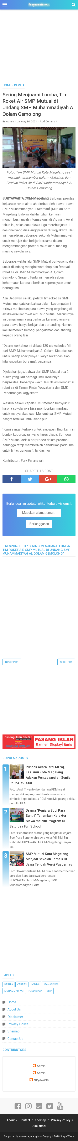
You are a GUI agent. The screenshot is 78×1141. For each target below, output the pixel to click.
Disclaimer (15, 1017)
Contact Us (15, 1039)
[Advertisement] (39, 48)
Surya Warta (67, 1136)
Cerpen (22, 984)
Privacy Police (17, 1024)
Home (11, 1002)
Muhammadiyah (14, 990)
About (11, 1120)
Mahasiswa (51, 984)
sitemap (40, 1120)
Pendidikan (35, 990)
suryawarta (41, 1080)
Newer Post (11, 661)
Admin (41, 1066)
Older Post (66, 661)
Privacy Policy (60, 1120)
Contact (25, 1120)
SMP (49, 990)
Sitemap (13, 1031)
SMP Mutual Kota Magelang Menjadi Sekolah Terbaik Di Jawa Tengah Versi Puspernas (49, 859)
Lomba (35, 984)
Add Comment (48, 121)
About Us (14, 1009)
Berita (8, 984)
